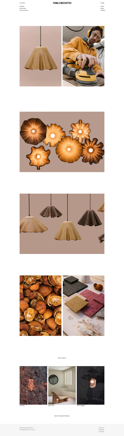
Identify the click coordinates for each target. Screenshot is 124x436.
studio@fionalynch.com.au (27, 430)
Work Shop (23, 8)
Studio (102, 3)
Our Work (22, 3)
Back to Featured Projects (62, 416)
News (102, 8)
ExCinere (22, 405)
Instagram (101, 430)
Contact (103, 10)
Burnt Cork (51, 405)
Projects (22, 6)
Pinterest (101, 431)
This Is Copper (81, 405)
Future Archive (24, 10)
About (102, 6)
